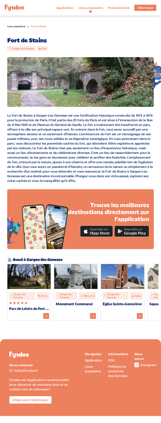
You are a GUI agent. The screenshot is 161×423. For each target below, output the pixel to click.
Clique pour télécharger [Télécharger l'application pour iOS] (30, 400)
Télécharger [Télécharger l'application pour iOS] (145, 8)
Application (64, 8)
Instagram (143, 365)
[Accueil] (14, 8)
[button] (96, 231)
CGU (111, 360)
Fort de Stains (38, 26)
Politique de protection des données (117, 371)
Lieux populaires (90, 8)
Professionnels (119, 8)
